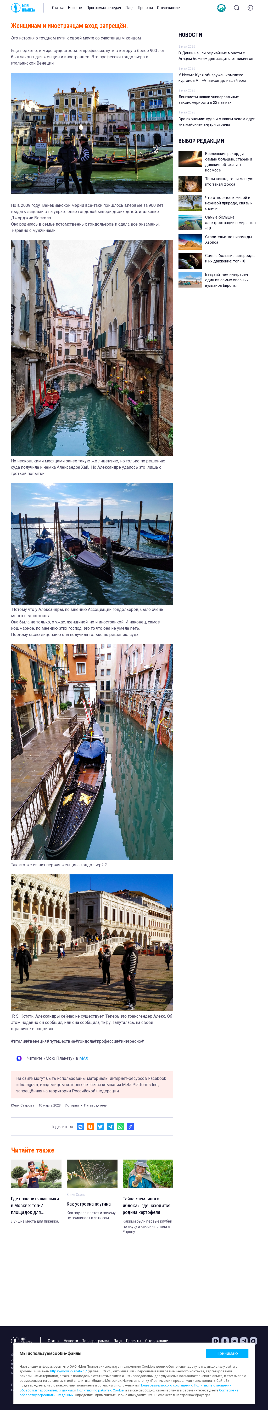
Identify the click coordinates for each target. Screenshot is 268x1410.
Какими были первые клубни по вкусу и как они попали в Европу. (147, 1228)
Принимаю (227, 1353)
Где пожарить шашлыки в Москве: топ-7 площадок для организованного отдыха (32, 1206)
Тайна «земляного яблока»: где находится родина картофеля (147, 1206)
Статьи (58, 7)
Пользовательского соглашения (165, 1385)
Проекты (145, 7)
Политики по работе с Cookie (100, 1390)
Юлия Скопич (77, 1195)
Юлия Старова (22, 1105)
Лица (129, 7)
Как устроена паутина (90, 1204)
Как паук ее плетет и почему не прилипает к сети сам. (91, 1216)
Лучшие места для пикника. (35, 1223)
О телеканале (168, 7)
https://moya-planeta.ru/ (68, 1371)
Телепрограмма (95, 1340)
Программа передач (103, 7)
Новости (75, 7)
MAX (83, 1058)
